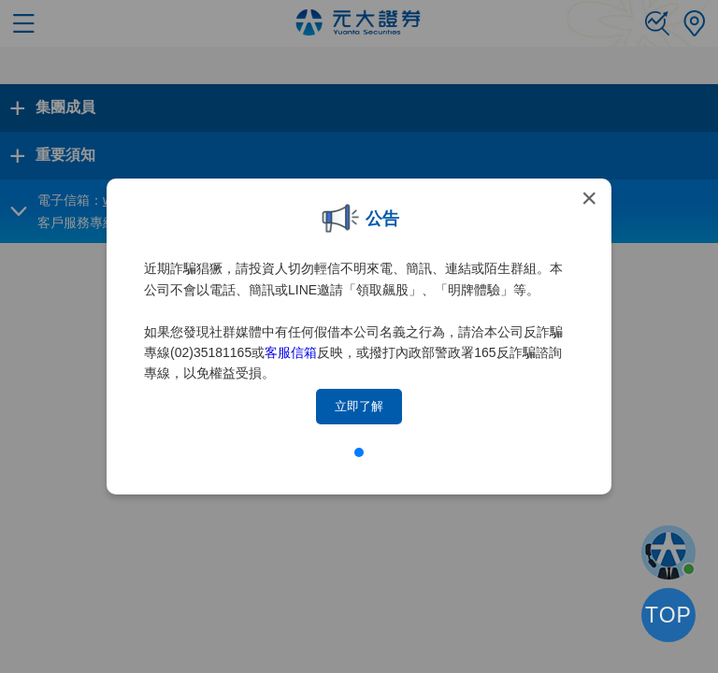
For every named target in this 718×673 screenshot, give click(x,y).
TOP (668, 615)
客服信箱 (291, 352)
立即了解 (359, 406)
